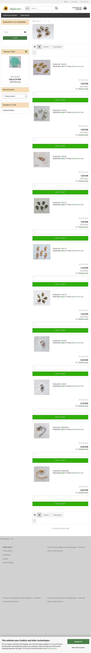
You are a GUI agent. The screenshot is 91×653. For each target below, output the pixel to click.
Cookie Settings (8, 562)
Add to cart (60, 100)
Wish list (84, 2)
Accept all (78, 642)
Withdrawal (6, 555)
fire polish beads (10, 15)
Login (74, 2)
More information (78, 648)
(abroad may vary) (78, 66)
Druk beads (25, 15)
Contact (5, 559)
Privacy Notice (52, 648)
